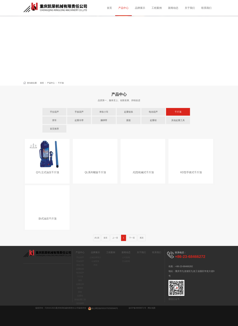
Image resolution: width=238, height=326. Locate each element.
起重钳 (153, 120)
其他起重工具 (178, 120)
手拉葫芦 (54, 112)
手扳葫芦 (79, 112)
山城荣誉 (95, 261)
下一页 (132, 238)
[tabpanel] (119, 48)
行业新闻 (126, 261)
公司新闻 (126, 257)
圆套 (128, 120)
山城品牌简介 (95, 257)
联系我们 (206, 8)
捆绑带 (103, 120)
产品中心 (123, 8)
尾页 (142, 238)
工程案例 (157, 8)
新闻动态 (173, 8)
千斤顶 (61, 83)
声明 (95, 265)
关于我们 (190, 8)
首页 (109, 8)
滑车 (54, 120)
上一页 (115, 238)
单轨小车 (103, 112)
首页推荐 (54, 128)
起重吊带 (79, 120)
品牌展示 (140, 8)
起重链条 (128, 112)
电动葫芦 (153, 112)
